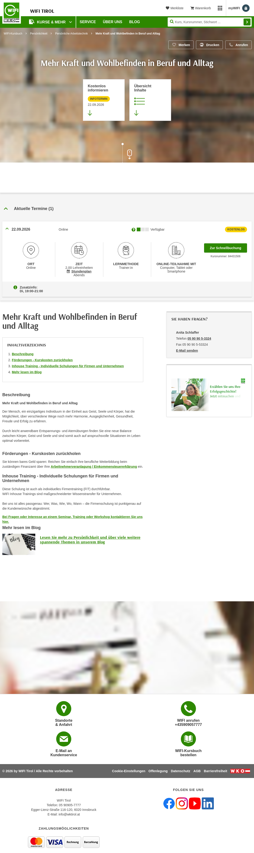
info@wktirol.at (69, 814)
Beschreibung (22, 354)
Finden (247, 22)
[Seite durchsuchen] (210, 22)
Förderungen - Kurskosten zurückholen (42, 360)
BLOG (134, 22)
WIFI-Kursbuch (13, 33)
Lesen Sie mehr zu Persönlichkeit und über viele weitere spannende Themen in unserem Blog (90, 540)
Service (88, 22)
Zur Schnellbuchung (228, 246)
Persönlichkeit (38, 33)
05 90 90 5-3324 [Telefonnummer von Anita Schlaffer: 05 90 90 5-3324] (199, 338)
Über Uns (112, 22)
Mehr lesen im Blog (27, 372)
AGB (197, 771)
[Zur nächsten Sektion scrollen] (127, 153)
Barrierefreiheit (215, 771)
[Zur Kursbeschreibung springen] (150, 100)
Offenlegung (158, 771)
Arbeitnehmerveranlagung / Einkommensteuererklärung (94, 466)
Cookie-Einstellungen (128, 771)
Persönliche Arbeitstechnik (71, 33)
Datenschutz (180, 771)
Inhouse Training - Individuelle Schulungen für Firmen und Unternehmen (68, 366)
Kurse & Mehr (48, 22)
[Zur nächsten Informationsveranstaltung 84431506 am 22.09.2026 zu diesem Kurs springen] (104, 100)
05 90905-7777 (70, 805)
